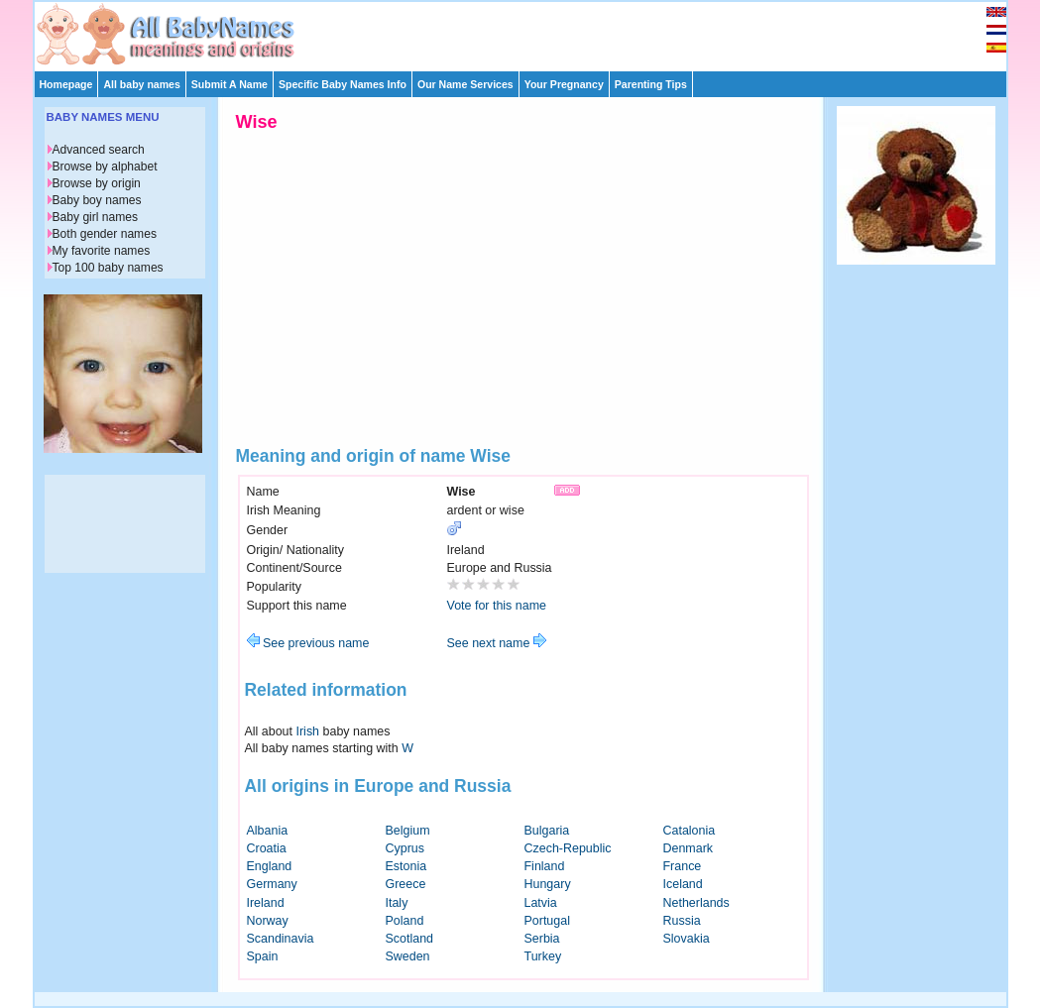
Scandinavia (280, 939)
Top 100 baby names (108, 268)
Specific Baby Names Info (342, 84)
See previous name (308, 643)
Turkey (543, 956)
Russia (682, 921)
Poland (405, 921)
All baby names (141, 84)
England (269, 866)
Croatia (267, 848)
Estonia (406, 866)
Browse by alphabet (105, 166)
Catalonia (689, 831)
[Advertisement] (529, 31)
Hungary (547, 884)
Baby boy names (97, 200)
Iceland (683, 884)
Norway (268, 921)
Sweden (408, 956)
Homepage (66, 84)
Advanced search (99, 150)
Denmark (688, 848)
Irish (308, 731)
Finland (544, 866)
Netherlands (696, 903)
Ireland (266, 903)
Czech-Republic (568, 848)
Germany (272, 884)
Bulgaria (547, 831)
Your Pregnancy (564, 84)
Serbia (542, 939)
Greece (406, 884)
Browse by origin (97, 183)
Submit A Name (229, 84)
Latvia (540, 903)
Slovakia (686, 939)
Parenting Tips (651, 84)
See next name (496, 643)
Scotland (410, 939)
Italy (397, 903)
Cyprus (405, 848)
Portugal (547, 921)
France (682, 866)
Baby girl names (96, 217)
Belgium (408, 831)
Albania (268, 831)
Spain (263, 956)
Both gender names (105, 234)
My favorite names (102, 251)
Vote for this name (497, 606)
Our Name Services (465, 84)
